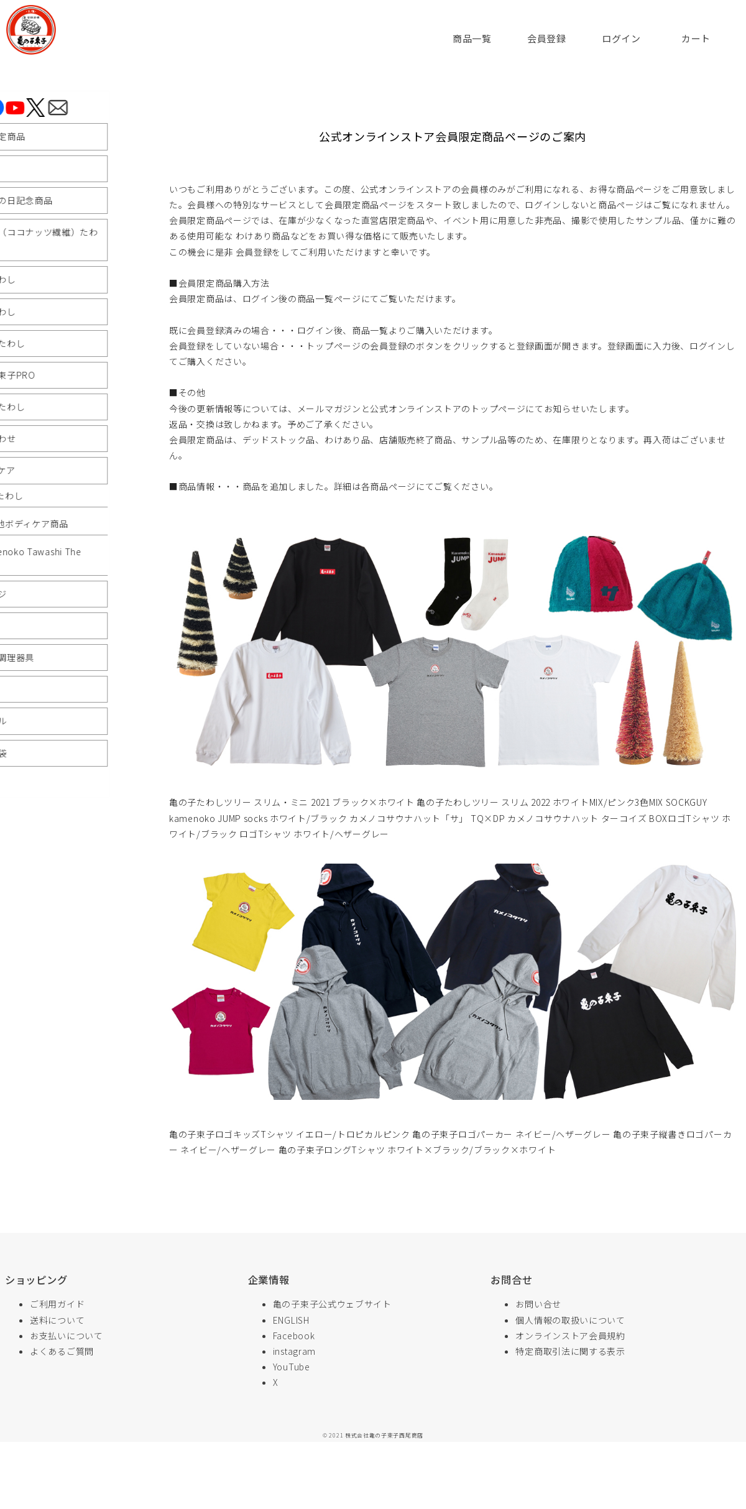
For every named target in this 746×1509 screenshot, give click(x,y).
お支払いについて (66, 1335)
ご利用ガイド (57, 1304)
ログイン (621, 38)
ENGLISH (291, 1320)
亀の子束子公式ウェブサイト (332, 1304)
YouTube (291, 1366)
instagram (294, 1351)
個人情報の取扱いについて (570, 1320)
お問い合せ (538, 1304)
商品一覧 (472, 38)
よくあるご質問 (62, 1351)
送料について (57, 1320)
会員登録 (546, 38)
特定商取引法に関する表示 (570, 1351)
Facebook (294, 1335)
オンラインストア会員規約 (570, 1335)
